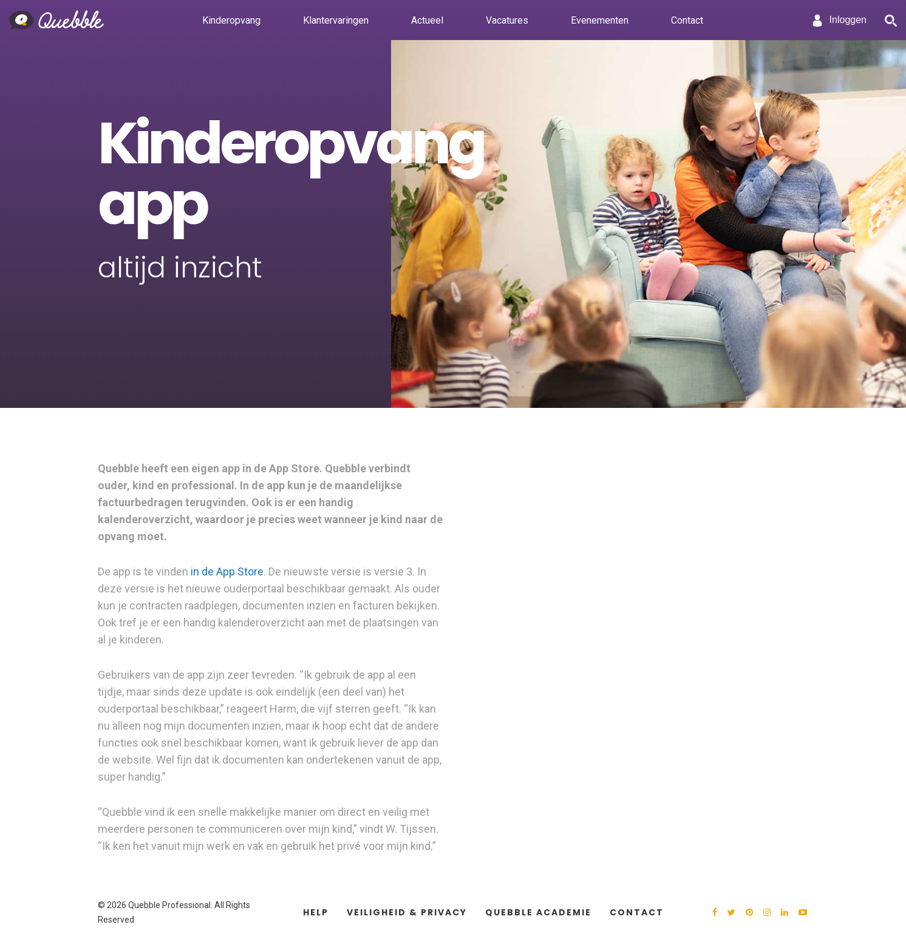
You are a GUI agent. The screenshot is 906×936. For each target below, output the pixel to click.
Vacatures (507, 19)
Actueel (427, 19)
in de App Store (227, 571)
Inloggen (839, 21)
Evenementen (599, 19)
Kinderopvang (231, 19)
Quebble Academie (538, 912)
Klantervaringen (336, 19)
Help (316, 912)
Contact (687, 19)
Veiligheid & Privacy (407, 912)
